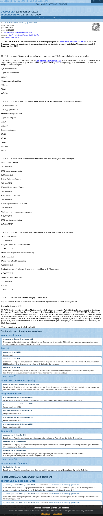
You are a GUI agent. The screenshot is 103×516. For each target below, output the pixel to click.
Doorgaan (45, 514)
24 (22, 14)
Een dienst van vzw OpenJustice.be (52, 18)
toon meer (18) (10, 459)
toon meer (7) (9, 376)
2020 (38, 14)
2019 (35, 11)
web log (53, 4)
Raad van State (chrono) (12, 37)
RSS (38, 4)
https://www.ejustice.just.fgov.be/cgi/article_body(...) (24, 35)
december (25, 11)
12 (17, 11)
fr (100, 1)
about (44, 4)
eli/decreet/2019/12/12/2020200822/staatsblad (18, 32)
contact (63, 4)
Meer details (57, 514)
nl (94, 1)
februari (29, 14)
